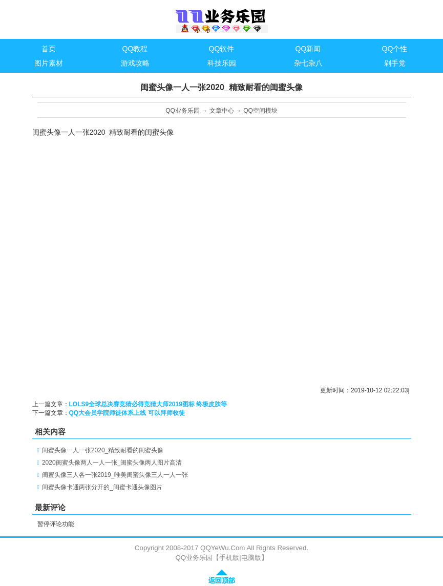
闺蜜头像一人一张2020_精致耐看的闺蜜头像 (102, 450)
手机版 (229, 557)
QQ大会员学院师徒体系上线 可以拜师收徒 (127, 412)
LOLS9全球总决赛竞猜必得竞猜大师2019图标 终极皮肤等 (148, 404)
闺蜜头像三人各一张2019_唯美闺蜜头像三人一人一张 (115, 474)
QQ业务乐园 (182, 110)
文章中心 (221, 110)
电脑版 (251, 557)
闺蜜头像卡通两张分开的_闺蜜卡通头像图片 (102, 487)
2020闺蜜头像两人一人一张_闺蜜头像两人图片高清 (112, 462)
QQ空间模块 (260, 110)
